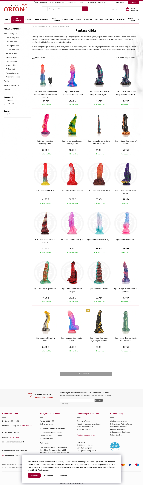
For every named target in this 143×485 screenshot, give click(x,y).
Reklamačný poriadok (118, 427)
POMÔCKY (88, 20)
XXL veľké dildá (11, 53)
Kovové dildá (10, 65)
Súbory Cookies (116, 435)
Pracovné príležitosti (84, 429)
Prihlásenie (92, 2)
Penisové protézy (12, 73)
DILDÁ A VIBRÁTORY (18, 20)
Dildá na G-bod (11, 42)
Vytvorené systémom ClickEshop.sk (71, 483)
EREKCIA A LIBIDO (56, 20)
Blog (81, 2)
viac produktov (84, 374)
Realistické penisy (12, 38)
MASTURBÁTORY (42, 20)
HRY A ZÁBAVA (131, 20)
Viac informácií (43, 470)
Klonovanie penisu (13, 77)
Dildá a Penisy (9, 34)
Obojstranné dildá (12, 49)
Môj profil (43, 2)
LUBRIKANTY (67, 20)
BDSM (78, 20)
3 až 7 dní (10, 104)
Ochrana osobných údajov (120, 432)
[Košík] (135, 9)
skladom (10, 100)
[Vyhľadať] (44, 8)
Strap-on (7, 90)
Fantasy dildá (11, 57)
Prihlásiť (98, 400)
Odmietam (63, 475)
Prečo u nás (72, 2)
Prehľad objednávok (117, 429)
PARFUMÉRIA (120, 2)
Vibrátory (7, 81)
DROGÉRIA (109, 20)
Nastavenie (48, 475)
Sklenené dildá (11, 61)
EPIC (8, 114)
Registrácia (102, 2)
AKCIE (7, 20)
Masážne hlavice (10, 85)
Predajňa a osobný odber (86, 451)
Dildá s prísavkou (12, 46)
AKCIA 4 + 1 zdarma (84, 445)
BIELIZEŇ (99, 20)
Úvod (36, 2)
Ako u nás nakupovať (85, 427)
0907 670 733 (27, 426)
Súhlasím (34, 475)
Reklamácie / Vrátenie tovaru (121, 424)
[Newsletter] (77, 400)
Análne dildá (10, 69)
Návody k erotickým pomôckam (89, 424)
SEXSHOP (133, 2)
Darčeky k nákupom (84, 448)
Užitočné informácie (57, 2)
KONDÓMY (121, 20)
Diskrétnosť (81, 442)
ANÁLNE (28, 20)
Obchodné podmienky (118, 421)
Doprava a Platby (83, 421)
